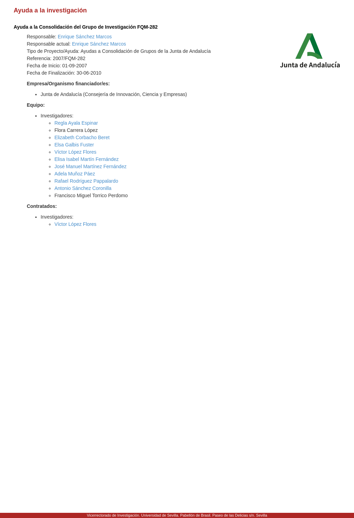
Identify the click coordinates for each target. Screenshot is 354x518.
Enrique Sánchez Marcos (85, 36)
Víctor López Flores (75, 152)
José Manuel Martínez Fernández (90, 166)
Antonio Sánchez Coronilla (82, 188)
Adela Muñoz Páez (74, 173)
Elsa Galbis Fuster (74, 144)
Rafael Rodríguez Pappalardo (86, 181)
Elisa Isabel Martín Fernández (86, 159)
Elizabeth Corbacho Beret (82, 137)
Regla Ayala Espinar (76, 123)
